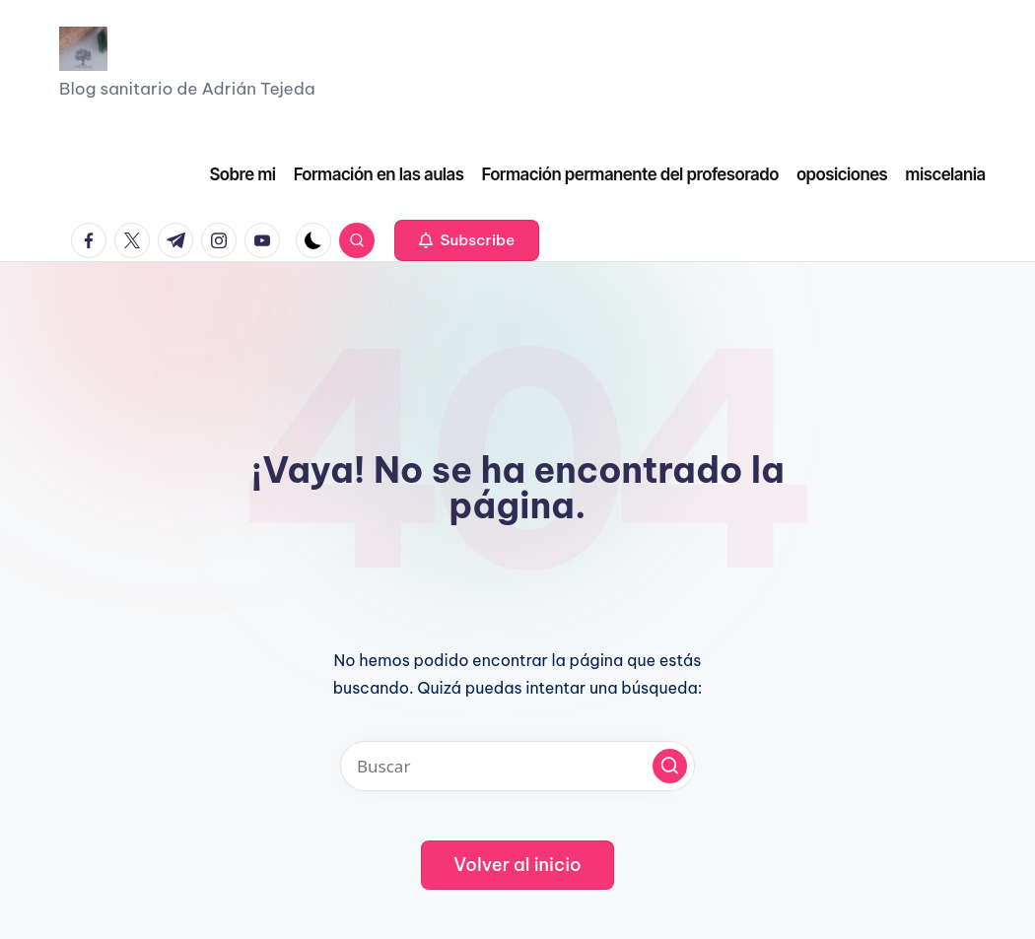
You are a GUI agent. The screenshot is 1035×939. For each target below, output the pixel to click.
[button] (466, 240)
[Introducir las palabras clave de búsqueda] (517, 766)
